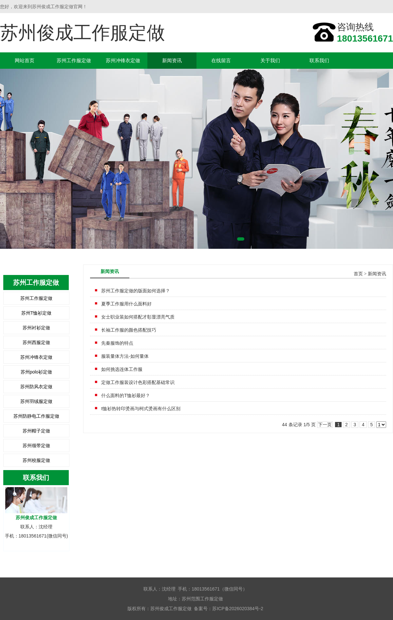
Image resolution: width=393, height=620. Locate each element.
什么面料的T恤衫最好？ (125, 395)
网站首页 (24, 60)
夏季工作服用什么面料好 (126, 303)
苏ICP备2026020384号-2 (237, 608)
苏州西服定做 (36, 342)
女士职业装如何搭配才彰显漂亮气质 (138, 316)
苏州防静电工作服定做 (36, 416)
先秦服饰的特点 (117, 343)
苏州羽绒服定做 (36, 401)
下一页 (325, 424)
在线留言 (221, 60)
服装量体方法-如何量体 (125, 356)
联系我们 (319, 60)
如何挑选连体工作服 (121, 369)
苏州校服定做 (36, 460)
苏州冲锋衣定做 (123, 60)
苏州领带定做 (36, 445)
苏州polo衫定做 (36, 371)
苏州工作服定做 (74, 60)
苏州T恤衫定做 (36, 313)
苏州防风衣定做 (36, 386)
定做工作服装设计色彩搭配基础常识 (138, 382)
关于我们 (270, 60)
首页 (358, 273)
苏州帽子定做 (36, 430)
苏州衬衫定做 (36, 327)
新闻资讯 (172, 60)
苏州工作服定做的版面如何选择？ (135, 290)
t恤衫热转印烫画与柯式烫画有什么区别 (140, 408)
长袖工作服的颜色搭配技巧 (128, 330)
